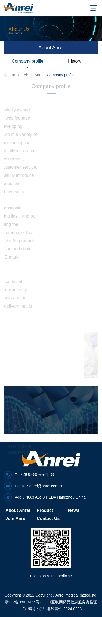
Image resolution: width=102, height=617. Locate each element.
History (74, 61)
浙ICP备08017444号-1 (24, 602)
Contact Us (48, 518)
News (73, 510)
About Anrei (33, 75)
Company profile (28, 61)
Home (15, 75)
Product (45, 510)
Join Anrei (16, 518)
